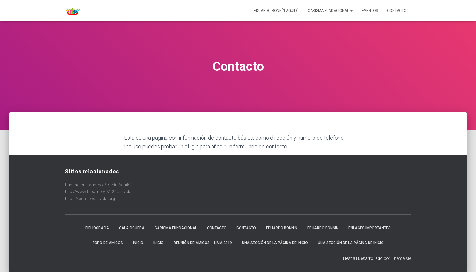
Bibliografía (97, 228)
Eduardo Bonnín (281, 228)
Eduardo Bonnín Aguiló (276, 10)
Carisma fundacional (176, 228)
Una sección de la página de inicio (275, 243)
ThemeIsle (401, 258)
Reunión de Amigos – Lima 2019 (203, 243)
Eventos (370, 10)
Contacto (396, 10)
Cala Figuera (131, 228)
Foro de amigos (108, 243)
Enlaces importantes (369, 228)
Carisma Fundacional (330, 10)
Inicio (138, 243)
